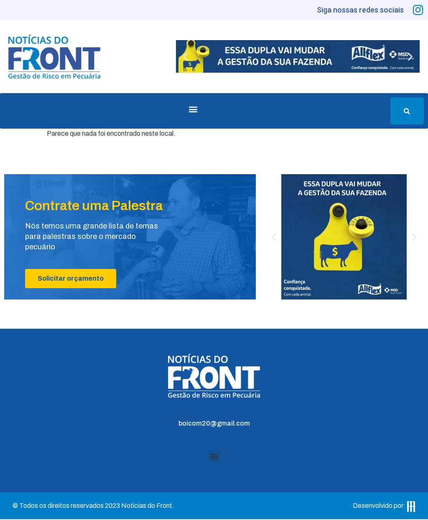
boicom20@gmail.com (214, 424)
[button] (185, 57)
